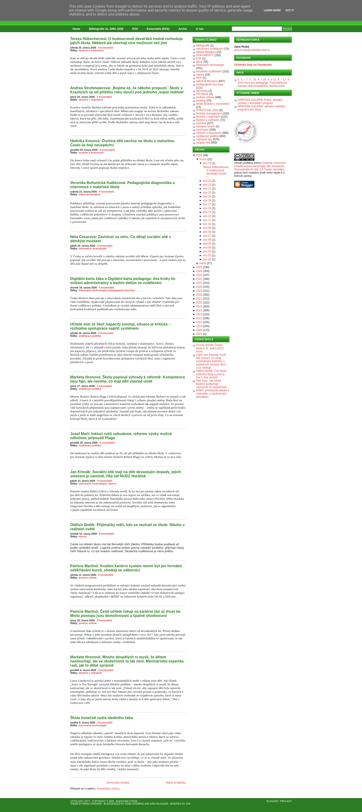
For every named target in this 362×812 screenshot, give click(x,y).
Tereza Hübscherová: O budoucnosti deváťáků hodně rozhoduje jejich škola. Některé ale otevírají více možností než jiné (126, 41)
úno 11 (207, 220)
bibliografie (202, 45)
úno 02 (207, 255)
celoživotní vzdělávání (209, 48)
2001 (199, 334)
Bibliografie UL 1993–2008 (106, 29)
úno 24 (207, 180)
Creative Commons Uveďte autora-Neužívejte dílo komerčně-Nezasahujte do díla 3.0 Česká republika (260, 166)
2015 (199, 306)
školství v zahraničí (90, 672)
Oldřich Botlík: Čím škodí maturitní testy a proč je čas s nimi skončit (211, 374)
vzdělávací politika (90, 335)
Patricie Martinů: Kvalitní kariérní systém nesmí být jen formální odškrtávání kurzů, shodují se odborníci (126, 568)
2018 (199, 294)
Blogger (272, 801)
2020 (199, 286)
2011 (199, 322)
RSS (135, 29)
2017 (199, 298)
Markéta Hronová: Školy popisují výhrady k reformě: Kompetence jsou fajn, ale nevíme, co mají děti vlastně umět (127, 379)
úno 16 (207, 208)
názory (112, 483)
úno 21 (207, 188)
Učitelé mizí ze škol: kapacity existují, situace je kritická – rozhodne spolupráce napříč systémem (120, 326)
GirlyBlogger (159, 804)
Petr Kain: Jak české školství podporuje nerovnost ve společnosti (211, 384)
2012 (199, 318)
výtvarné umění (205, 126)
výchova (201, 123)
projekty (201, 100)
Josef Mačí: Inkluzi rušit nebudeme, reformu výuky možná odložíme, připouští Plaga (121, 436)
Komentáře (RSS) (158, 29)
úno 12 (207, 216)
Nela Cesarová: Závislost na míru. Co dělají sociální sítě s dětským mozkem (120, 239)
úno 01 (207, 259)
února (203, 159)
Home (76, 29)
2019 (199, 290)
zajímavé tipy (204, 139)
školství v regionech (91, 99)
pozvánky (202, 90)
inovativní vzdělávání (209, 71)
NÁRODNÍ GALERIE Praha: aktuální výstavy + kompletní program (260, 101)
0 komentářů (105, 47)
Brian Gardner (92, 804)
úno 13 (207, 212)
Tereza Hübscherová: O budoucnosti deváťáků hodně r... (216, 171)
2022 (199, 279)
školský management (209, 113)
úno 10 (207, 224)
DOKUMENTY (205, 55)
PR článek (202, 94)
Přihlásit (286, 801)
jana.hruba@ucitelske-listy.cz (252, 50)
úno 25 (207, 163)
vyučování (202, 129)
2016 (199, 302)
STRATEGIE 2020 (207, 110)
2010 (199, 326)
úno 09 (207, 228)
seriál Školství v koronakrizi (212, 103)
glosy (199, 61)
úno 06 (207, 239)
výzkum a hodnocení (91, 50)
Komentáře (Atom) (108, 788)
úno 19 (207, 196)
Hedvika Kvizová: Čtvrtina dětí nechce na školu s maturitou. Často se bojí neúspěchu (122, 143)
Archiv (182, 29)
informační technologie (93, 248)
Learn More (272, 10)
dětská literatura (206, 52)
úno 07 (207, 235)
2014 (199, 310)
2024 (199, 271)
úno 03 (207, 251)
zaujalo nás (203, 142)
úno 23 (207, 184)
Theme (74, 804)
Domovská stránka (117, 782)
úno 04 (207, 247)
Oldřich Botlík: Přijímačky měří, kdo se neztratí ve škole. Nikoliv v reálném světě (127, 527)
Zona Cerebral (134, 804)
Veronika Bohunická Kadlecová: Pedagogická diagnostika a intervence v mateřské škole (122, 185)
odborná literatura (89, 194)
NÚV (199, 78)
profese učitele (88, 577)
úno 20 (207, 192)
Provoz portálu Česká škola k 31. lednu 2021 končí (210, 348)
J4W (188, 804)
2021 (199, 283)
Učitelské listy (80, 801)
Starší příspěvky (176, 782)
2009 (199, 330)
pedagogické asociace (121, 290)
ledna (202, 263)
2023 (199, 275)
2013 (199, 314)
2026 (199, 155)
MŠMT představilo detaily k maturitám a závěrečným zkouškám (212, 393)
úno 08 (207, 231)
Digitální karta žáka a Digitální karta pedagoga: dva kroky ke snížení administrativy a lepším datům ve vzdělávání (122, 281)
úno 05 (207, 243)
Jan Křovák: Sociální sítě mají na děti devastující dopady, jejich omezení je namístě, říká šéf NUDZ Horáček (125, 474)
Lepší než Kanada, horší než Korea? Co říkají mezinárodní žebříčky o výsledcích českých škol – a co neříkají (212, 361)
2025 (199, 267)
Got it (289, 10)
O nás (199, 29)
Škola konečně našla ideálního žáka (101, 718)
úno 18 (207, 200)
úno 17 (207, 204)
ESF (198, 58)
